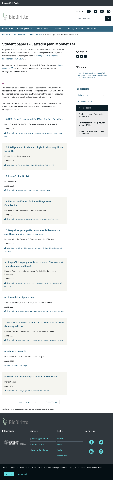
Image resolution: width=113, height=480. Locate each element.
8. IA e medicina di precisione (19, 297)
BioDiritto (60, 438)
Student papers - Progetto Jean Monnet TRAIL (92, 124)
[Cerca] (108, 18)
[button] (104, 95)
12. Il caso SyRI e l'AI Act (16, 176)
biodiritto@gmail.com (40, 450)
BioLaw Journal (93, 95)
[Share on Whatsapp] (85, 56)
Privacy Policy (62, 455)
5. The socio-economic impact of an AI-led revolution (30, 376)
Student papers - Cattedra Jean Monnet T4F (92, 115)
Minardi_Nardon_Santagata (16, 365)
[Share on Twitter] (82, 56)
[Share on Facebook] (78, 56)
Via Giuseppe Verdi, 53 (40, 438)
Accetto (9, 474)
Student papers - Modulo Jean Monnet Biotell (91, 132)
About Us (6, 28)
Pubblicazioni (42, 28)
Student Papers (35, 34)
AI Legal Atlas (74, 28)
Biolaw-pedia (23, 28)
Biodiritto (6, 34)
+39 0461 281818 (38, 444)
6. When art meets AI (15, 351)
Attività (90, 28)
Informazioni (21, 474)
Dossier (58, 28)
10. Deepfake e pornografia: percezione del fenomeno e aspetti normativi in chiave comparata (32, 232)
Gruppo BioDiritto (85, 101)
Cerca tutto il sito (84, 19)
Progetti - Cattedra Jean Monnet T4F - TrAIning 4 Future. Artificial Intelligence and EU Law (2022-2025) (92, 75)
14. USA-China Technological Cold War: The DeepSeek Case (33, 119)
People (59, 444)
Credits (59, 450)
